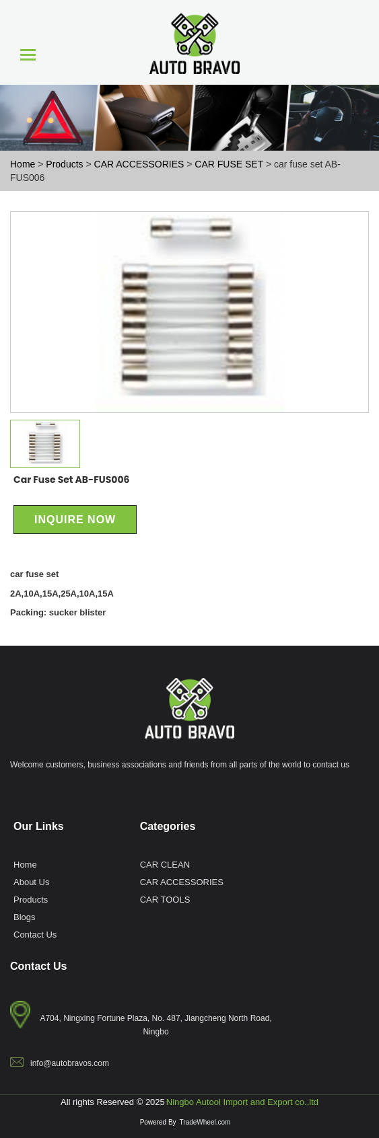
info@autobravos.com (69, 1063)
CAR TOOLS (165, 899)
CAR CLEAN (165, 864)
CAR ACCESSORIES (181, 882)
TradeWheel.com (205, 1122)
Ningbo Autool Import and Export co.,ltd (242, 1102)
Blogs (24, 917)
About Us (31, 882)
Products (30, 899)
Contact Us (35, 934)
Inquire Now (75, 519)
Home (25, 864)
